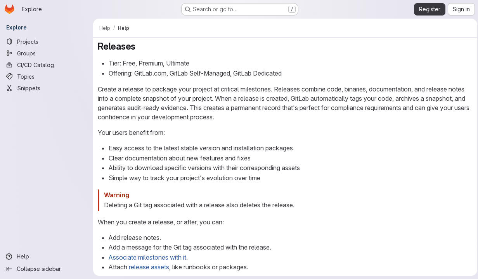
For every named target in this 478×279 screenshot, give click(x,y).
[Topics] (46, 76)
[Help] (46, 256)
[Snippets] (46, 88)
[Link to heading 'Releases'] (140, 46)
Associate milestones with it (147, 257)
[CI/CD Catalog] (46, 64)
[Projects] (46, 41)
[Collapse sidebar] (46, 269)
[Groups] (46, 53)
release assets (149, 267)
